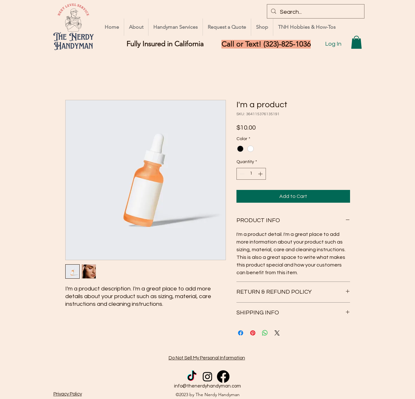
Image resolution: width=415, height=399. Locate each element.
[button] (356, 42)
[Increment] (261, 173)
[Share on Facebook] (240, 333)
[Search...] (315, 12)
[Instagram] (207, 376)
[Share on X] (277, 333)
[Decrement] (241, 173)
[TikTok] (192, 376)
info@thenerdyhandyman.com (207, 386)
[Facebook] (223, 376)
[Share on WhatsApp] (265, 333)
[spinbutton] (251, 173)
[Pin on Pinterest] (253, 333)
